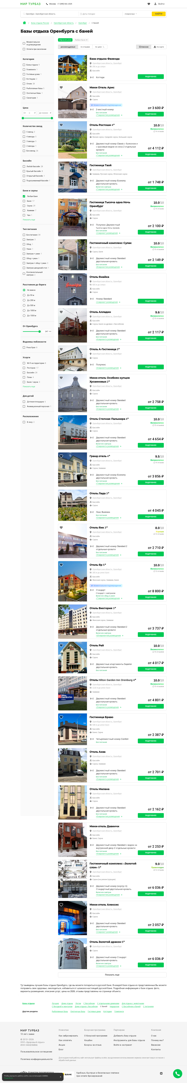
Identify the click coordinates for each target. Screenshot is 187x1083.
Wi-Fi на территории (36, 363)
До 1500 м (31, 316)
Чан (29, 215)
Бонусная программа (94, 1030)
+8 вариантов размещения (108, 267)
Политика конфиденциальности (36, 1059)
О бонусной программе (95, 1036)
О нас (154, 1036)
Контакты (156, 1049)
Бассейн (32, 373)
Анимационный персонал (39, 406)
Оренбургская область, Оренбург (107, 63)
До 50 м (30, 295)
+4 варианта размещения (107, 339)
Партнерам (119, 1030)
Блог (61, 1049)
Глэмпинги (119, 1011)
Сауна (31, 206)
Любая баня (32, 196)
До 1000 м (31, 310)
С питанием (148, 1006)
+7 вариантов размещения (108, 115)
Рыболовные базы (60, 1011)
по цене (100, 47)
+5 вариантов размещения (108, 816)
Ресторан (32, 368)
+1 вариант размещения (107, 233)
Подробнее (150, 77)
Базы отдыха (28, 1003)
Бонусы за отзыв (93, 1045)
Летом (78, 1003)
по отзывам (85, 47)
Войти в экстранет (123, 1045)
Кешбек (88, 1040)
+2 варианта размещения (107, 446)
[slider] (23, 118)
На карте (159, 47)
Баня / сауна (33, 382)
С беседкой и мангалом (62, 1006)
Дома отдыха (67, 1003)
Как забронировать (68, 1036)
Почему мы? (157, 1040)
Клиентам (64, 1030)
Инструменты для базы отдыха (129, 1040)
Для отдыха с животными (133, 1003)
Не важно (31, 290)
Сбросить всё (65, 40)
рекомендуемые (68, 47)
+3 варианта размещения (107, 555)
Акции (62, 1045)
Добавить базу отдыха (125, 1036)
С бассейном (89, 1003)
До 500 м (31, 305)
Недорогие (114, 1006)
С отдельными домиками (108, 1003)
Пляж (30, 377)
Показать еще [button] (29, 220)
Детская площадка (36, 402)
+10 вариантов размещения (108, 635)
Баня (30, 201)
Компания (156, 1030)
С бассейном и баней (131, 1006)
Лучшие (55, 1003)
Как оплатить (65, 1040)
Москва (52, 4)
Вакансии (155, 1045)
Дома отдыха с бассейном (86, 1006)
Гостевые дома (94, 1011)
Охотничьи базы (77, 1011)
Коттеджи (107, 1011)
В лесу (30, 422)
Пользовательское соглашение (36, 1051)
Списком (143, 47)
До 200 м (31, 300)
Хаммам (31, 210)
